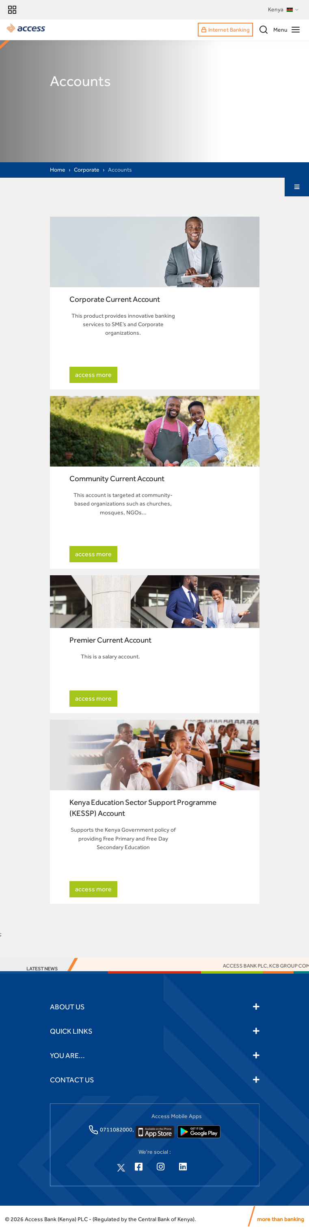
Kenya (283, 10)
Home (57, 169)
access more (93, 375)
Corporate (86, 169)
